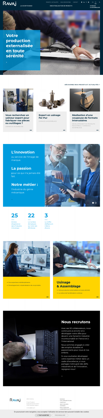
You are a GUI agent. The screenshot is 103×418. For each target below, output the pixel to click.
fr (95, 2)
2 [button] (95, 203)
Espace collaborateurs (66, 399)
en (93, 2)
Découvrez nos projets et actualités (82, 84)
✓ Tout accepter (43, 415)
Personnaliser (60, 415)
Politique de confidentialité (65, 408)
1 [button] (93, 203)
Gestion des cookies (64, 405)
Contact (63, 402)
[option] (51, 42)
